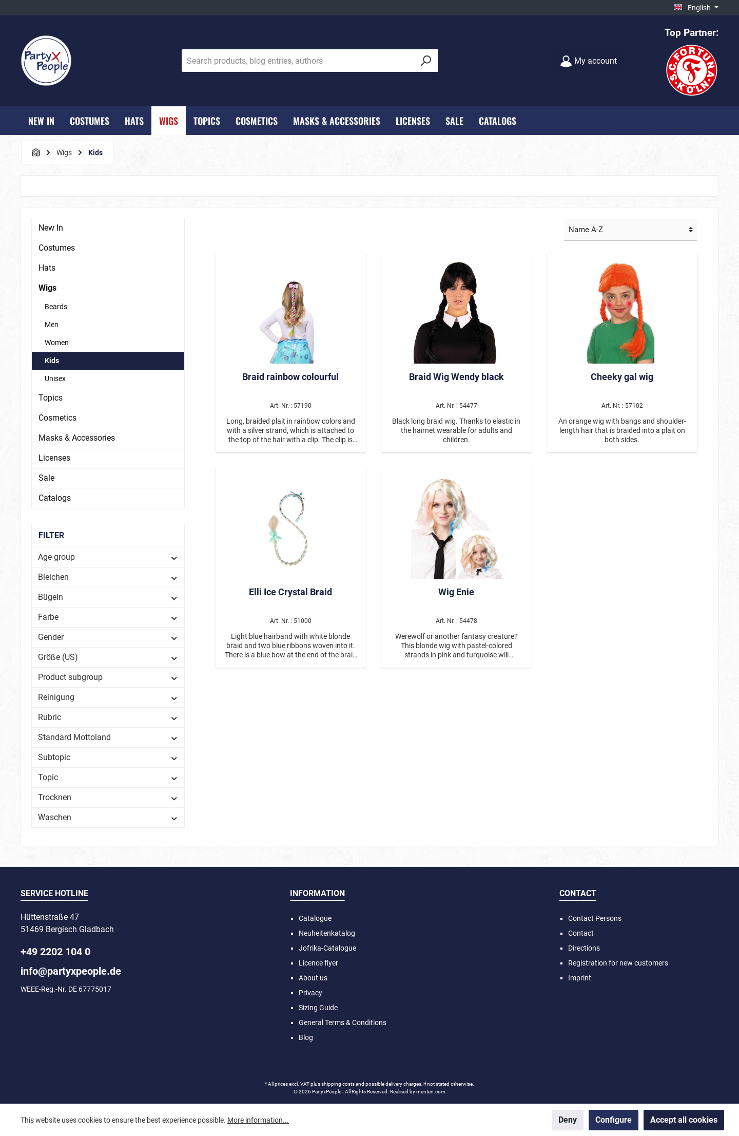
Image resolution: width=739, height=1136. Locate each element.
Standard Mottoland (108, 737)
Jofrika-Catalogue (327, 948)
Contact (581, 933)
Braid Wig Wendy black (456, 376)
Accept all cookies (683, 1120)
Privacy (310, 993)
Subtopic (108, 757)
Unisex (55, 378)
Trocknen (108, 797)
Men (52, 324)
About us (313, 978)
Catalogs (54, 498)
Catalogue (315, 918)
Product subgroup (108, 677)
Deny (567, 1120)
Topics (50, 398)
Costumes (56, 248)
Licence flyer (318, 963)
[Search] (426, 60)
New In (50, 228)
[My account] (588, 60)
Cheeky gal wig (622, 376)
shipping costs (338, 1084)
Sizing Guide (318, 1008)
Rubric (108, 717)
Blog (306, 1037)
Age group (108, 557)
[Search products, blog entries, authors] (298, 60)
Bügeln (108, 597)
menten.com (430, 1091)
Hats (46, 268)
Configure (613, 1120)
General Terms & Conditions (342, 1022)
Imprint (579, 978)
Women (57, 342)
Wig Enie (456, 591)
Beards (56, 306)
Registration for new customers (618, 963)
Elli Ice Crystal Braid (290, 591)
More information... (258, 1120)
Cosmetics (57, 418)
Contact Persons (594, 918)
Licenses (54, 458)
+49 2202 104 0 (55, 951)
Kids (52, 360)
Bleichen (108, 577)
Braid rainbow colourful (290, 376)
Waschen (108, 817)
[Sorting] (630, 230)
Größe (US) (108, 657)
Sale (46, 478)
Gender (108, 637)
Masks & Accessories (76, 438)
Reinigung (108, 697)
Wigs (47, 288)
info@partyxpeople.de (71, 971)
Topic (108, 777)
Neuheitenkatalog (327, 933)
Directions (584, 948)
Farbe (108, 617)
